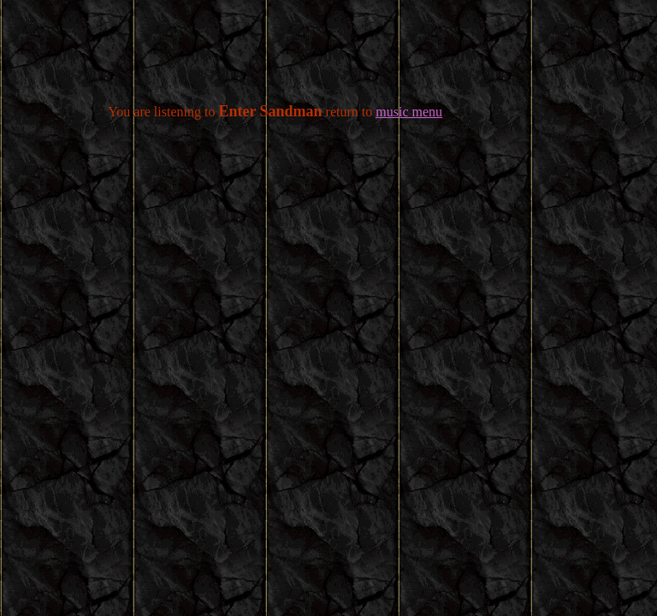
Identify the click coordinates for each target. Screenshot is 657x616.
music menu (409, 111)
